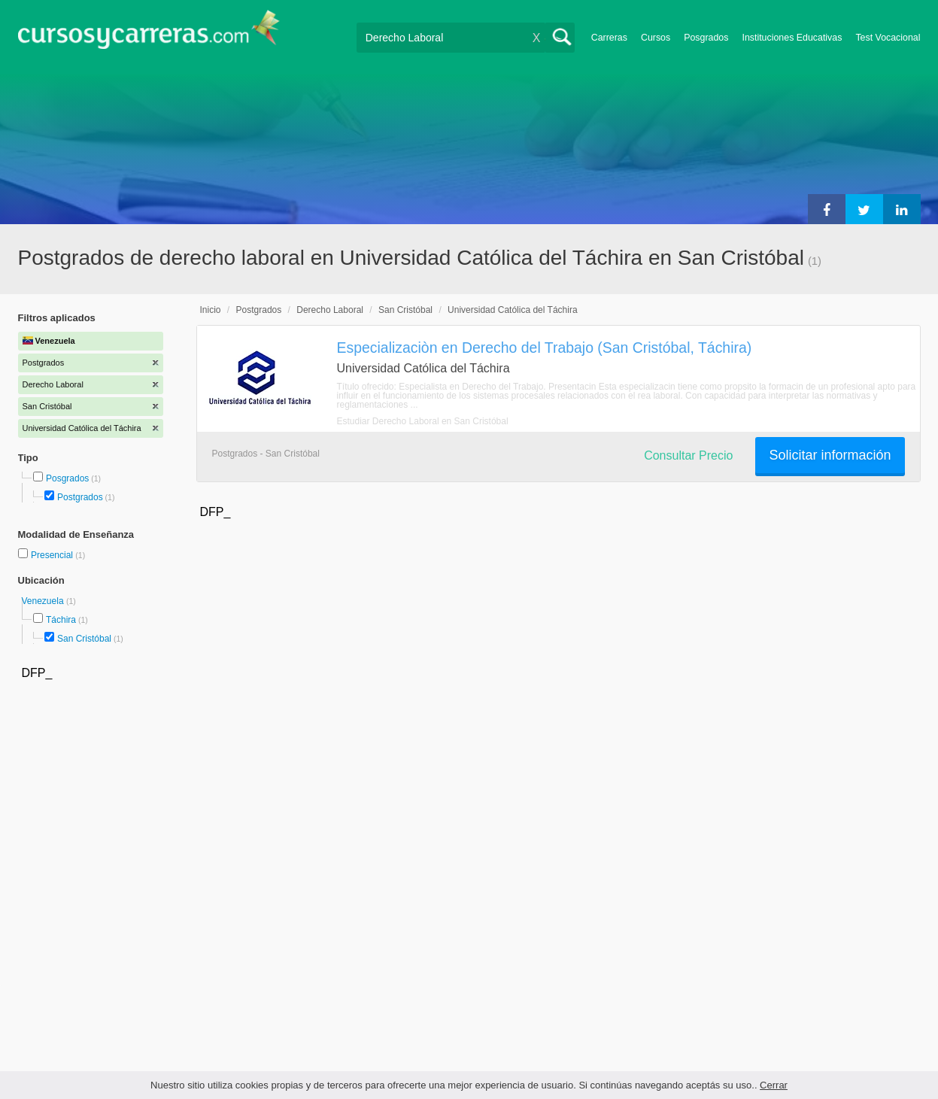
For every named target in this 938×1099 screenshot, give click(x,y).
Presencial (53, 555)
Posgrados (706, 37)
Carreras (609, 37)
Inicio (210, 310)
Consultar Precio (688, 455)
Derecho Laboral (329, 310)
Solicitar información (830, 455)
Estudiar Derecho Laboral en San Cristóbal (422, 421)
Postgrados (80, 497)
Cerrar (774, 1085)
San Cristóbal (84, 638)
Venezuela (44, 601)
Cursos (655, 37)
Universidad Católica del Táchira (513, 310)
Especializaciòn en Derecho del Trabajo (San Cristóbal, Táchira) (544, 347)
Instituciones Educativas (792, 37)
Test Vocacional (887, 37)
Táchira (61, 620)
